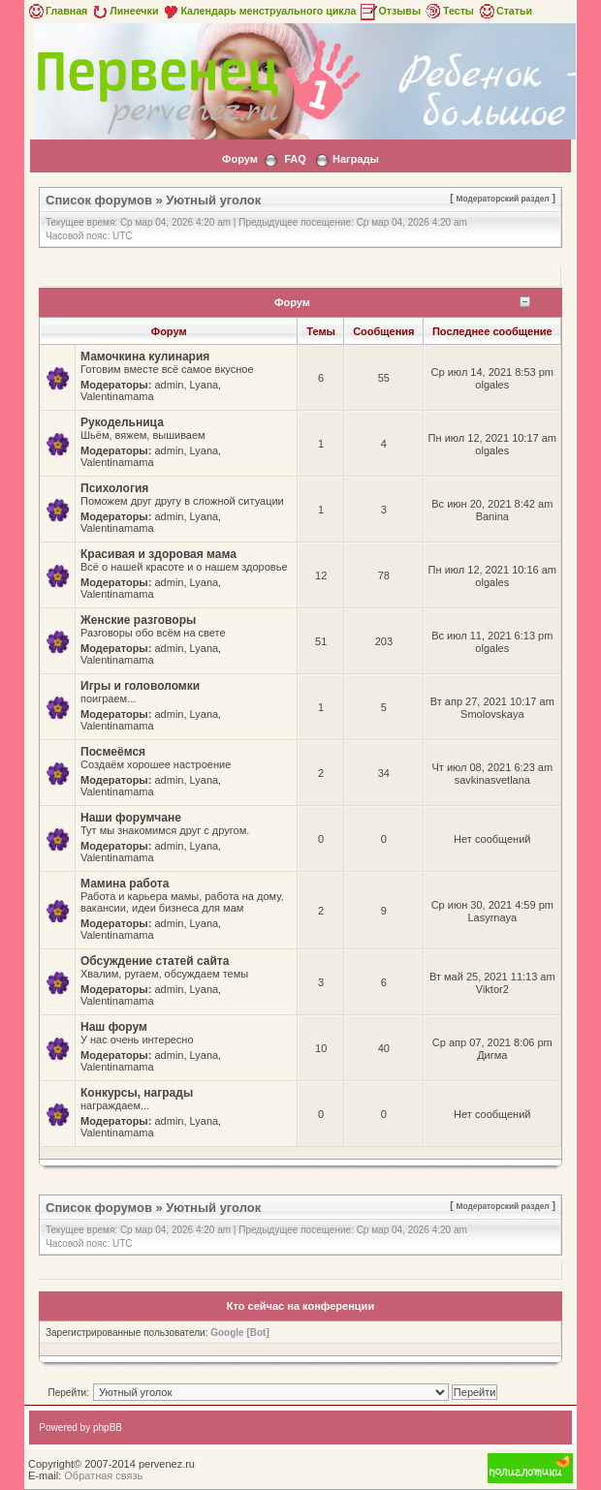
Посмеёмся (112, 752)
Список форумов (99, 200)
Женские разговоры (138, 620)
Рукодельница (122, 422)
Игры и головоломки (140, 686)
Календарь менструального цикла (258, 10)
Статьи (504, 10)
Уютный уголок (213, 200)
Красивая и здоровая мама (158, 554)
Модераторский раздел (503, 198)
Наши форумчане (130, 817)
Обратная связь (103, 1475)
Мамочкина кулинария (144, 356)
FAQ (295, 159)
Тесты (449, 10)
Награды (355, 159)
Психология (114, 488)
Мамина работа (124, 883)
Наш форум (113, 1027)
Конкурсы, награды (136, 1093)
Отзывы (390, 10)
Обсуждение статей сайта (154, 961)
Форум (240, 159)
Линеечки (124, 10)
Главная (56, 10)
